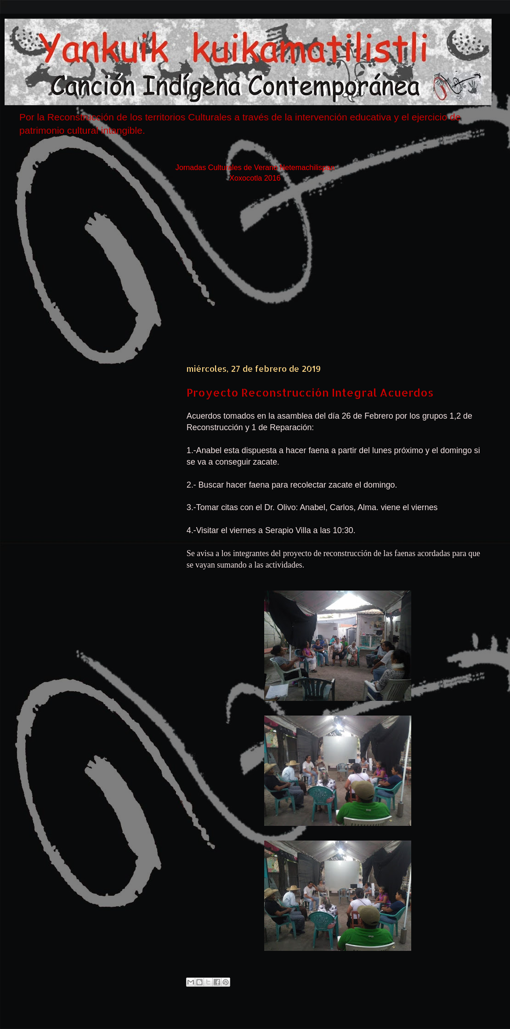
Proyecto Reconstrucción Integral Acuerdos (310, 392)
